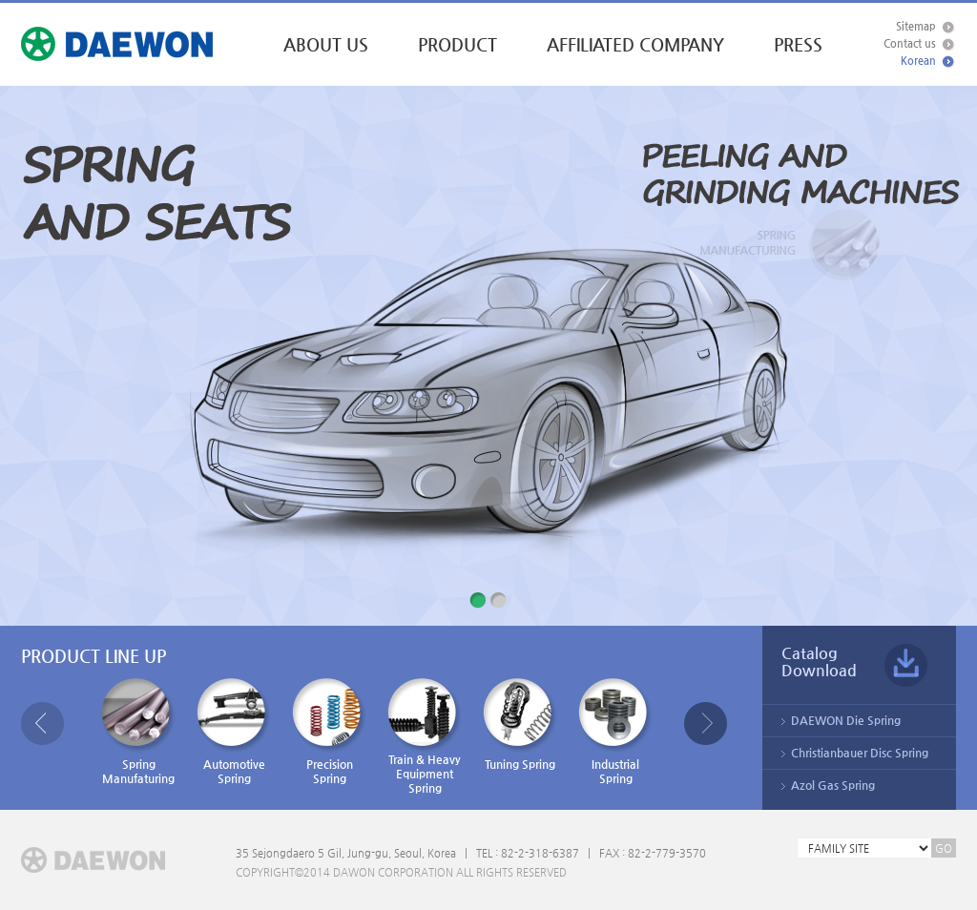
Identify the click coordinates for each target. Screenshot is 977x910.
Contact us (909, 43)
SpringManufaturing (138, 731)
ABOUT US (325, 44)
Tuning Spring (520, 724)
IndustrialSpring (615, 731)
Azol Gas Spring (833, 785)
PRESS (798, 44)
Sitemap (916, 26)
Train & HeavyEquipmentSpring (424, 736)
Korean (918, 60)
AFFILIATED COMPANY (635, 44)
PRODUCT (457, 44)
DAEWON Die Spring (846, 720)
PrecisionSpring (329, 731)
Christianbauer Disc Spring (859, 752)
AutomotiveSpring (234, 731)
